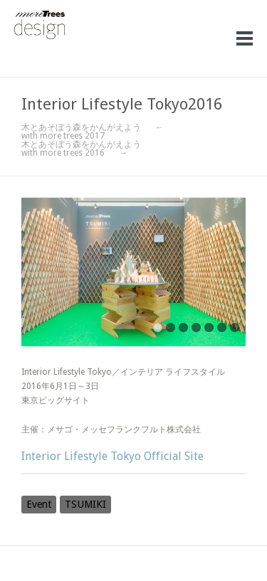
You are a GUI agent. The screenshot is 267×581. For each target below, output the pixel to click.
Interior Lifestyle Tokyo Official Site (112, 456)
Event (38, 504)
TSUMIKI (85, 504)
